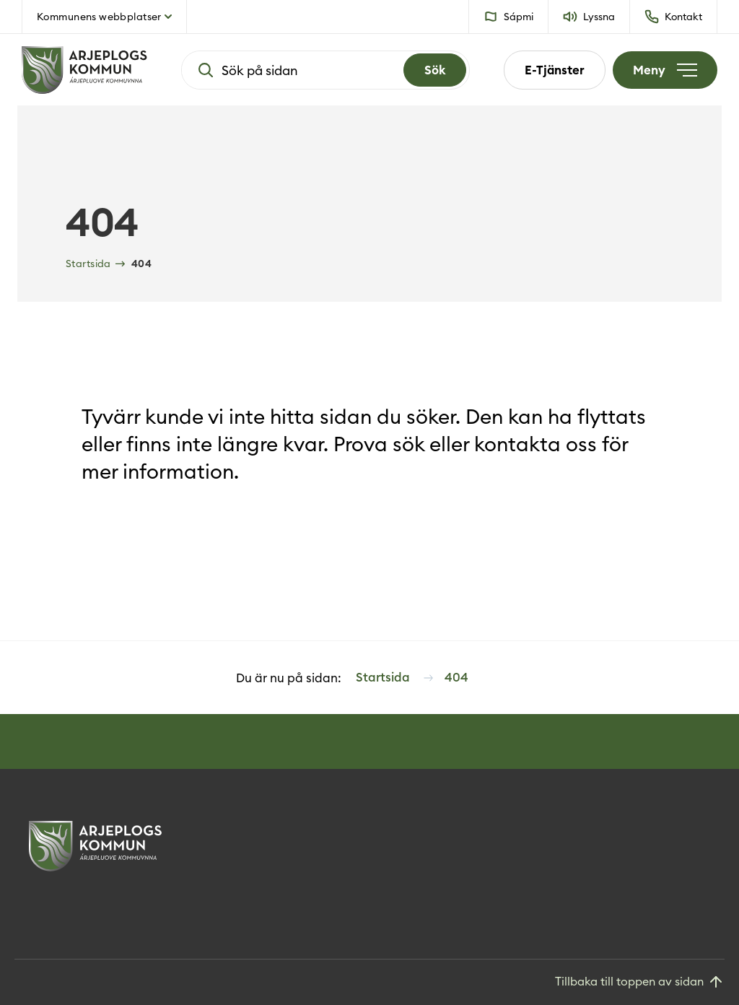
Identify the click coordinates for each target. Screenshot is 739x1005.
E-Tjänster (555, 70)
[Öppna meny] (665, 70)
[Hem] (84, 70)
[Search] (434, 70)
